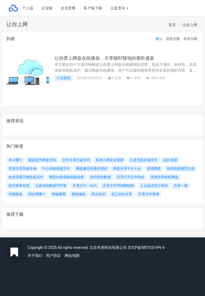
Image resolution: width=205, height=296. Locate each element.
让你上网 (189, 25)
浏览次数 (173, 39)
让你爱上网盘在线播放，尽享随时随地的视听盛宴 (107, 58)
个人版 (27, 8)
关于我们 (34, 255)
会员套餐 (68, 8)
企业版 (47, 8)
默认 (159, 39)
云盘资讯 (119, 8)
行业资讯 (63, 78)
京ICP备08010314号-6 (146, 247)
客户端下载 (93, 8)
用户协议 (53, 255)
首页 (172, 25)
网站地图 (72, 255)
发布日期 (190, 39)
